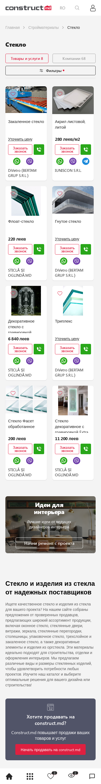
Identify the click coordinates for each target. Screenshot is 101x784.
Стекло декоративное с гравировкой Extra (71, 425)
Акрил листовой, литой (70, 124)
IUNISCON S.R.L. (68, 170)
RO (62, 8)
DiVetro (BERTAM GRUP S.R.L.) (22, 173)
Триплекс (63, 321)
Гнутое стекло (68, 221)
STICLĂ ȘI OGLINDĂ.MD (20, 273)
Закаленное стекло (26, 121)
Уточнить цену (20, 139)
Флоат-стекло (21, 221)
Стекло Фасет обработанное (21, 423)
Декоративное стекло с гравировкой (21, 325)
